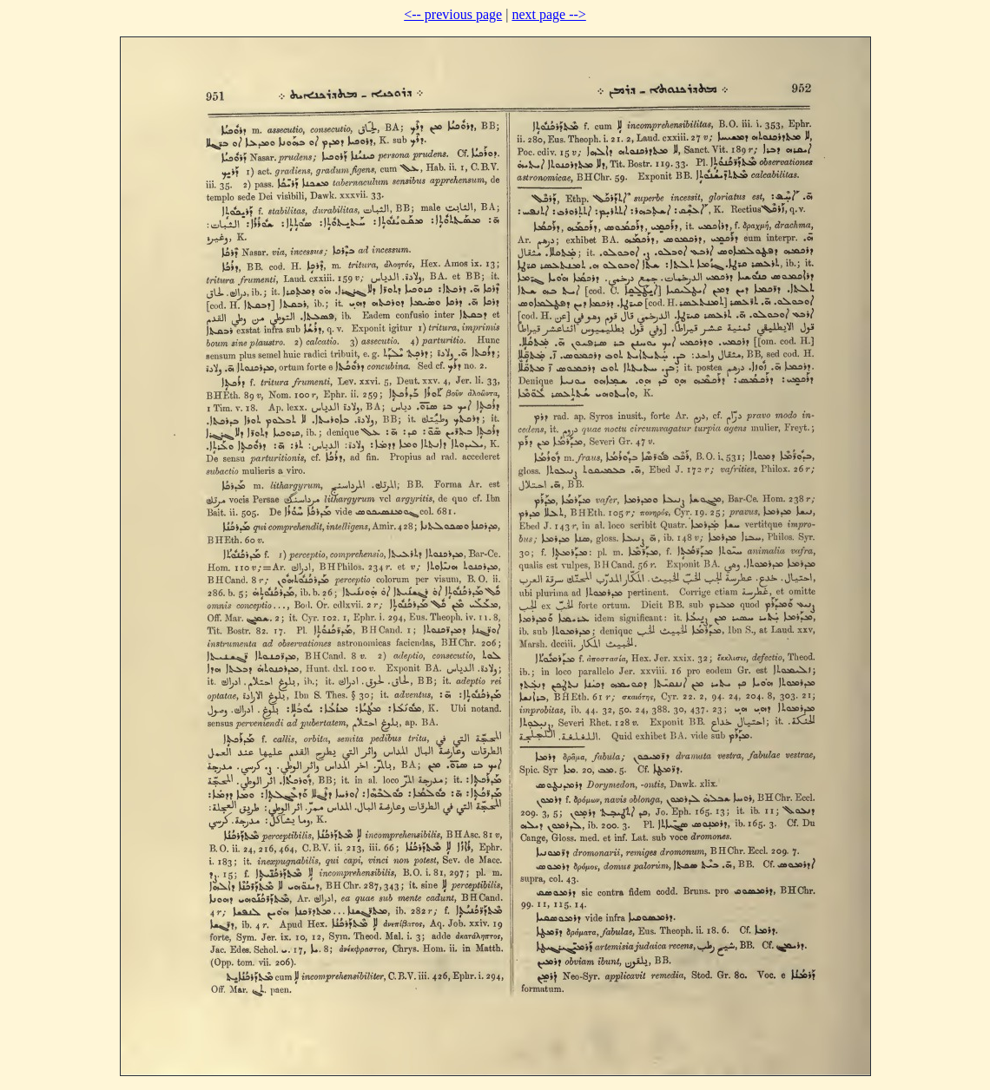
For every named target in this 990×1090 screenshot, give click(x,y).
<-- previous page (453, 14)
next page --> (548, 14)
